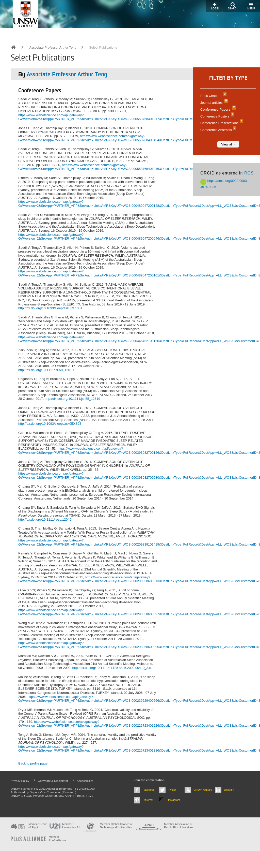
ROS (249, 173)
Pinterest (148, 799)
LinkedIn (229, 789)
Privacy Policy (20, 780)
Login (215, 6)
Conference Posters (216, 116)
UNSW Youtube (202, 789)
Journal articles (213, 103)
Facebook (148, 789)
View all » (228, 144)
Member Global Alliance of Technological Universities (116, 826)
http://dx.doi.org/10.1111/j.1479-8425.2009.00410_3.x (111, 668)
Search (233, 6)
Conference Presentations (220, 123)
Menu (251, 6)
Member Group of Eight (37, 826)
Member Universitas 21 (71, 826)
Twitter (172, 789)
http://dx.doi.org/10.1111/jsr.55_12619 (72, 399)
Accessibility (85, 780)
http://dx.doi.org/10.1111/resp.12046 (44, 519)
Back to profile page (32, 763)
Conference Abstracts (217, 130)
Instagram (174, 799)
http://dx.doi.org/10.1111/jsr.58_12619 (46, 370)
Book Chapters (212, 96)
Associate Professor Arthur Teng (52, 47)
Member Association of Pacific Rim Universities (178, 826)
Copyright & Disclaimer (53, 780)
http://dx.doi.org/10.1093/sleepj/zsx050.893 (49, 424)
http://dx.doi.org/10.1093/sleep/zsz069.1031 (50, 308)
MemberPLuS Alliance (57, 838)
